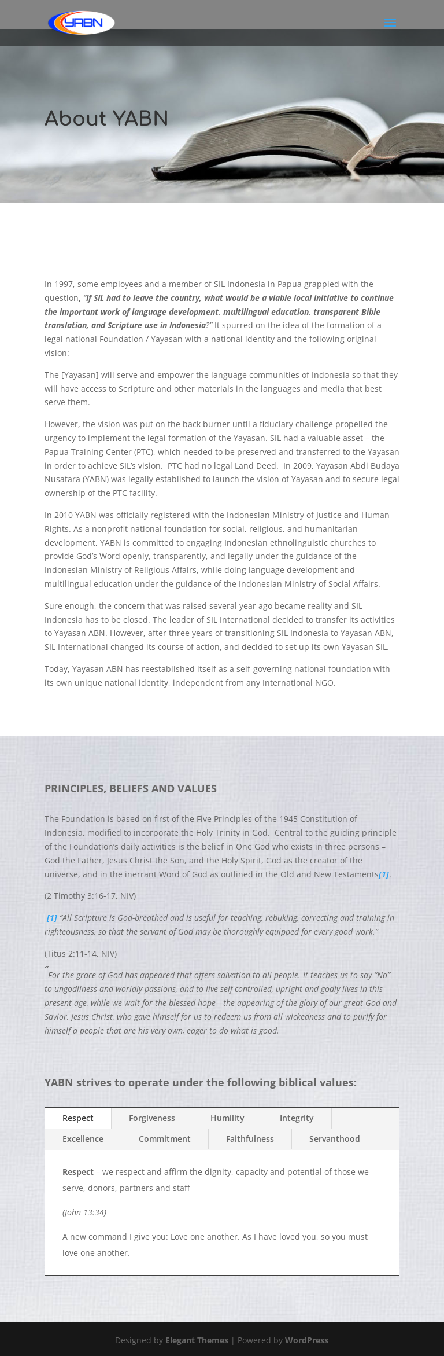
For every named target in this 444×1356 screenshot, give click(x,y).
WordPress (306, 1340)
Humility (227, 1117)
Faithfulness (250, 1138)
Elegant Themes (196, 1340)
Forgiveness (152, 1117)
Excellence (82, 1138)
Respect (78, 1117)
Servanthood (334, 1138)
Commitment (165, 1138)
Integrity (297, 1117)
